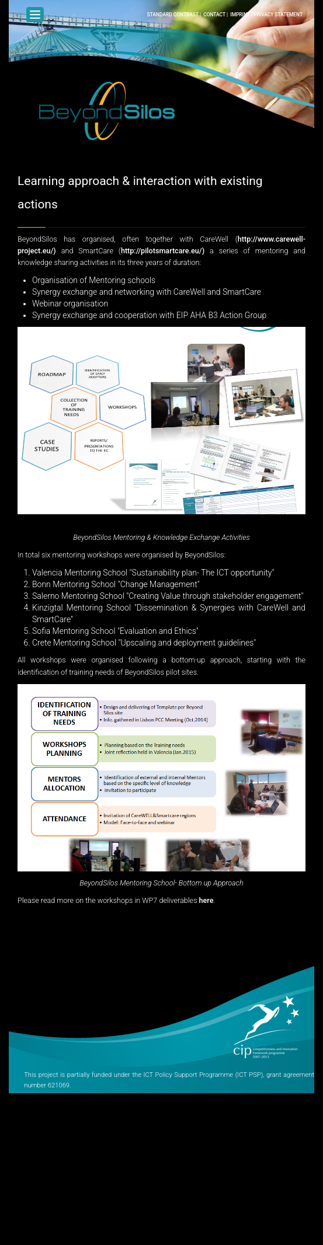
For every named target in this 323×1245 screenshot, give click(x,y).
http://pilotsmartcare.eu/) (162, 250)
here (206, 900)
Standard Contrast (173, 15)
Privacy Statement (278, 15)
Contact (214, 15)
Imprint (240, 15)
